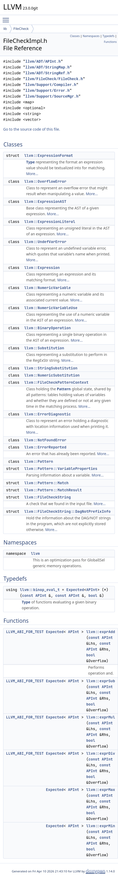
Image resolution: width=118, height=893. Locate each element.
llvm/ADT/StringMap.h (47, 67)
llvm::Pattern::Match (46, 482)
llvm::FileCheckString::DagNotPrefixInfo (67, 511)
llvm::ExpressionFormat (48, 155)
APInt (91, 589)
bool (92, 595)
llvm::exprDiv (100, 753)
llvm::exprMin (100, 825)
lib (5, 29)
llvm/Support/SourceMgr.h (51, 96)
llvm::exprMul (100, 717)
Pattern (64, 388)
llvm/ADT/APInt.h (43, 61)
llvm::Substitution (44, 348)
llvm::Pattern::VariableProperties (60, 468)
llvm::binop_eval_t (40, 589)
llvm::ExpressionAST (45, 201)
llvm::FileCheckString (47, 497)
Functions (110, 42)
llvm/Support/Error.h (47, 90)
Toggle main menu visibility (7, 17)
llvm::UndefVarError (45, 241)
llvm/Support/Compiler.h (50, 84)
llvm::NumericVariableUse (50, 307)
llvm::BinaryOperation (47, 328)
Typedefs (108, 36)
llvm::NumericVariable (47, 287)
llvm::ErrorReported (45, 447)
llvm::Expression (42, 267)
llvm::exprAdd (100, 631)
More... (32, 173)
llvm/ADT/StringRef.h (47, 73)
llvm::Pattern (38, 461)
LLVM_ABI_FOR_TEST (25, 631)
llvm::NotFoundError (45, 440)
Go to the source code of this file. (31, 129)
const (27, 595)
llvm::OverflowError (45, 181)
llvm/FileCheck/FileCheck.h (54, 78)
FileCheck (21, 29)
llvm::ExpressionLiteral (49, 221)
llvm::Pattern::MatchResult (53, 490)
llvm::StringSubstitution (50, 368)
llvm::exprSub (100, 681)
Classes (75, 36)
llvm (35, 553)
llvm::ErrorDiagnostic (47, 414)
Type (30, 161)
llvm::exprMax (100, 789)
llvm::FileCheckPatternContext (56, 382)
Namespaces (91, 36)
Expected (75, 589)
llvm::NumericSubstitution (52, 375)
